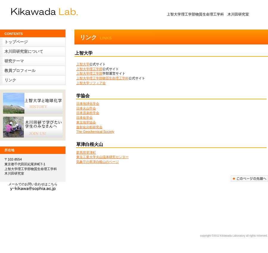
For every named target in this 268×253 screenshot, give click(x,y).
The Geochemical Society (95, 131)
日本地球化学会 (87, 103)
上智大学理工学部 (89, 69)
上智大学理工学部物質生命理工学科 (102, 78)
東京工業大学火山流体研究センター (102, 157)
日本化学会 (84, 117)
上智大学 (82, 64)
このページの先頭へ (249, 178)
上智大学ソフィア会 (91, 83)
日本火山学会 (86, 108)
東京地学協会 (86, 122)
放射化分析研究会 (89, 127)
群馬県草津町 (86, 152)
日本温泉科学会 (87, 113)
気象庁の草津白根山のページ (97, 161)
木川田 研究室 (62, 12)
